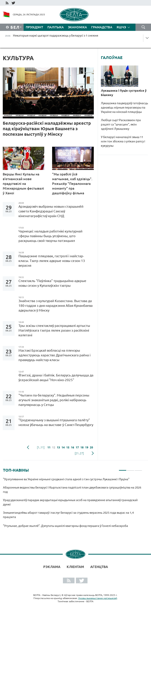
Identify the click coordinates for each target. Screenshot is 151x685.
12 (53, 447)
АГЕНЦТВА (99, 567)
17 (77, 447)
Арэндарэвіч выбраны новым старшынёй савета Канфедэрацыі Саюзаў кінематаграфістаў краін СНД (50, 211)
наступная (93, 453)
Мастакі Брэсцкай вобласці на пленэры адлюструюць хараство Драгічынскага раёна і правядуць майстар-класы (54, 355)
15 (67, 447)
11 (49, 447)
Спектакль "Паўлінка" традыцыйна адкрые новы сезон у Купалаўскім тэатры (52, 283)
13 (58, 447)
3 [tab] (138, 469)
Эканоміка (77, 27)
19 (86, 447)
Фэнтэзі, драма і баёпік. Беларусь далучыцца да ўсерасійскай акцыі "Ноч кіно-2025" (55, 377)
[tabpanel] (72, 504)
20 (91, 447)
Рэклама (51, 567)
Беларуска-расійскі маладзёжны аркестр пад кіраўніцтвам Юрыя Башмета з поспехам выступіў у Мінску (47, 128)
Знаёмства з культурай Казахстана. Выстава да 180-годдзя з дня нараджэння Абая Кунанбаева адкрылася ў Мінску (55, 305)
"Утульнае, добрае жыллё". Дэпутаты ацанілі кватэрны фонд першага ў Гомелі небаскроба (65, 525)
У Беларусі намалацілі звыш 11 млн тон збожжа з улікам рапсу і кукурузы (123, 141)
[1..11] (40, 447)
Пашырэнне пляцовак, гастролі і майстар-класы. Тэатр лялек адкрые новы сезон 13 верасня (51, 260)
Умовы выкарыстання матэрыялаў (97, 598)
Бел (15, 27)
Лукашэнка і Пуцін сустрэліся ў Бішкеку (123, 93)
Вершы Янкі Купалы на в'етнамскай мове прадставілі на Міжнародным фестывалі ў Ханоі (23, 183)
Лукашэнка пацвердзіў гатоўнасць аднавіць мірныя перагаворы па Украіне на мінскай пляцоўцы (124, 107)
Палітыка (55, 27)
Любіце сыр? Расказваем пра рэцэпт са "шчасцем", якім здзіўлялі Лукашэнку (121, 124)
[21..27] (79, 453)
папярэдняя (28, 447)
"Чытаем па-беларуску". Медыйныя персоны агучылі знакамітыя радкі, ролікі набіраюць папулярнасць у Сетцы (53, 400)
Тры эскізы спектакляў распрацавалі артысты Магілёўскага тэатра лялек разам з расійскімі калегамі (54, 330)
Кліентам (75, 567)
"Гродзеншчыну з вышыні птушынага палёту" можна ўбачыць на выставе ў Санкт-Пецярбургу (55, 422)
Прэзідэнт (34, 27)
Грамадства (101, 27)
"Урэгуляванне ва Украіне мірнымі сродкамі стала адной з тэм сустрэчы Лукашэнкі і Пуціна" (67, 479)
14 (63, 447)
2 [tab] (130, 469)
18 (82, 447)
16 (72, 447)
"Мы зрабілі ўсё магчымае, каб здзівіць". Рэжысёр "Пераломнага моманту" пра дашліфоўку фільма (72, 183)
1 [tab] (122, 469)
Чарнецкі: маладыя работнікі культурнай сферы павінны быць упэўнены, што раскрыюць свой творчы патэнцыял (50, 235)
